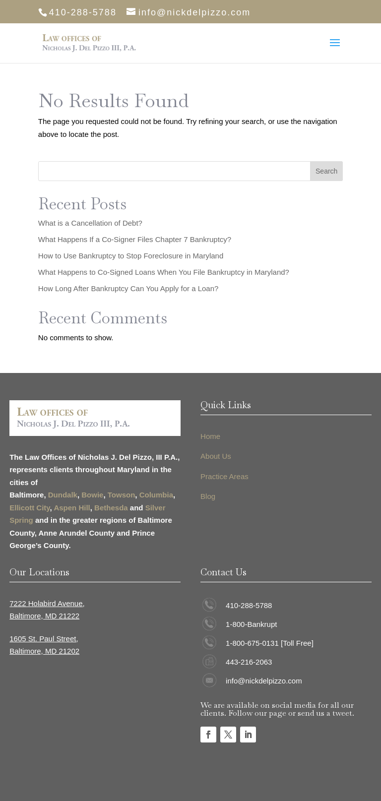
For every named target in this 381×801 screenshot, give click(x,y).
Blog (207, 496)
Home (210, 436)
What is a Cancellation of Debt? (90, 223)
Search (326, 171)
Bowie (92, 495)
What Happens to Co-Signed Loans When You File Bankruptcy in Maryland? (163, 272)
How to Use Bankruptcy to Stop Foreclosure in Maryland (131, 255)
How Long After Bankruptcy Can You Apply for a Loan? (128, 288)
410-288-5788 (249, 605)
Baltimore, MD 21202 (44, 651)
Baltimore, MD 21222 (44, 616)
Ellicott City (29, 507)
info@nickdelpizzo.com (264, 681)
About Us (215, 456)
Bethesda (111, 507)
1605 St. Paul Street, (43, 638)
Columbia (156, 495)
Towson (121, 495)
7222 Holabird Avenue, (47, 603)
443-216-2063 (249, 662)
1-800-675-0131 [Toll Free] (270, 643)
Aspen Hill (72, 507)
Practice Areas (224, 476)
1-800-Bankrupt (251, 624)
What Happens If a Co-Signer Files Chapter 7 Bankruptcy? (134, 239)
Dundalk (62, 495)
